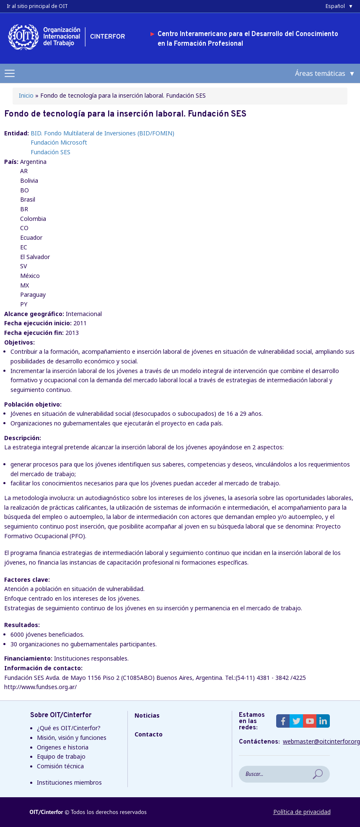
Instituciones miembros (69, 782)
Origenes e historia (62, 747)
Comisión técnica (60, 766)
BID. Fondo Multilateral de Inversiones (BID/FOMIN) (102, 133)
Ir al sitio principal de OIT (37, 6)
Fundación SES (50, 152)
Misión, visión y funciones (71, 737)
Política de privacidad (302, 812)
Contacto (149, 734)
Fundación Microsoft (59, 142)
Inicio (26, 95)
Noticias (147, 715)
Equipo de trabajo (61, 756)
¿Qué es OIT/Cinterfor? (69, 728)
